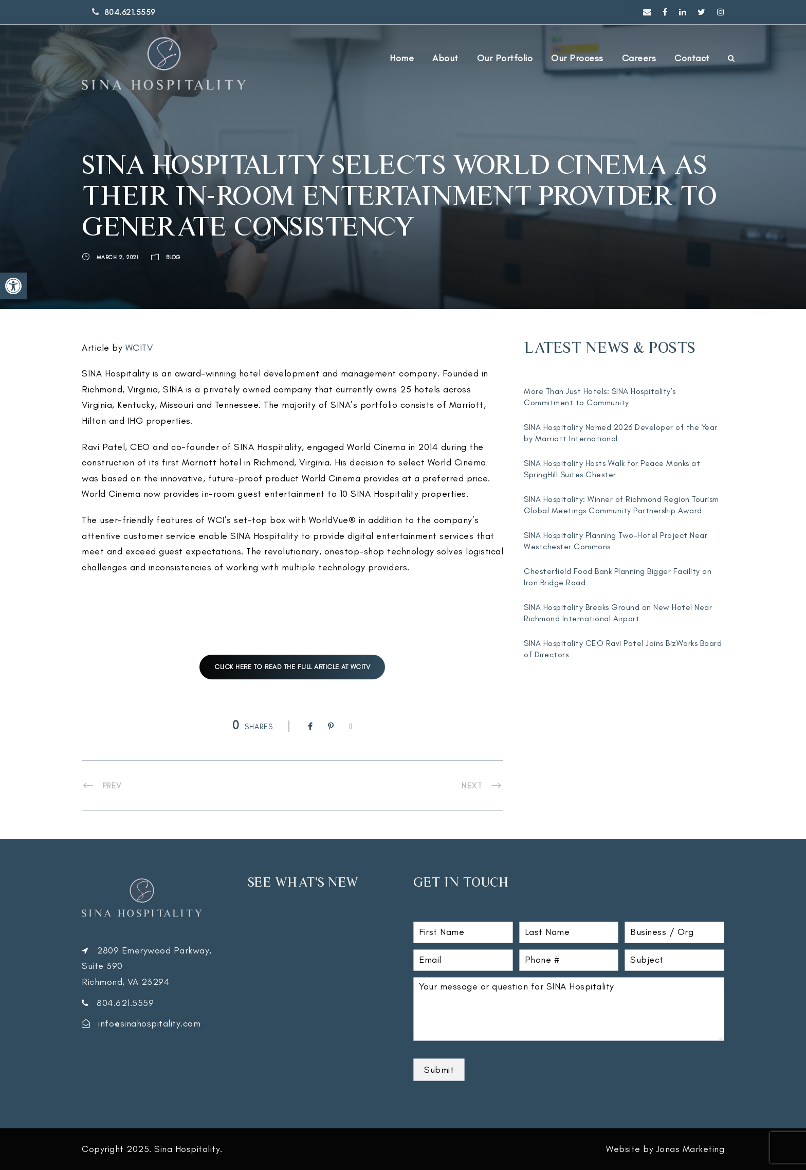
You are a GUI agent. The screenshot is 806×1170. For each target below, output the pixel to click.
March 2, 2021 (118, 257)
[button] (13, 286)
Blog (173, 257)
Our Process (577, 58)
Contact (692, 58)
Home (402, 58)
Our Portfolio (505, 58)
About (445, 58)
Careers (639, 58)
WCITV (139, 347)
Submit (439, 1069)
